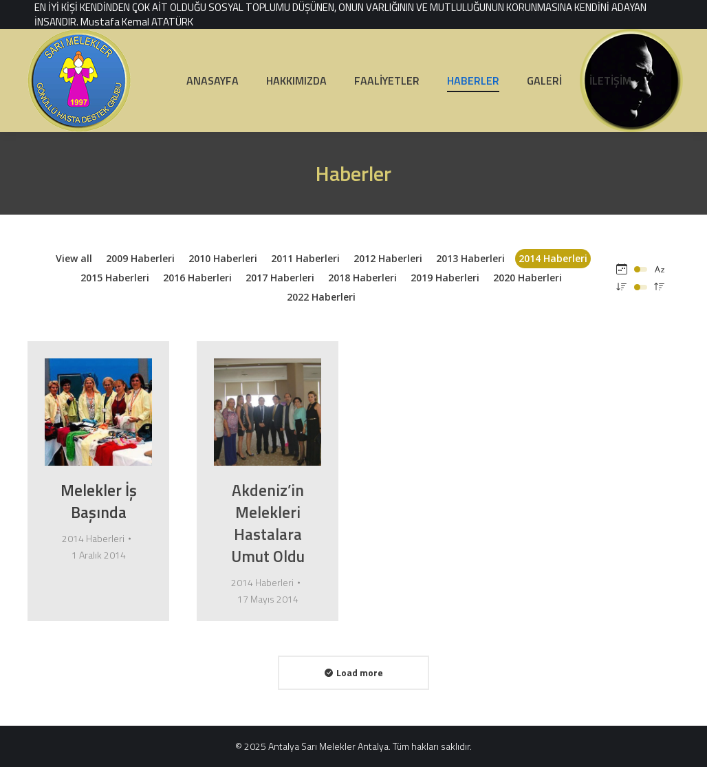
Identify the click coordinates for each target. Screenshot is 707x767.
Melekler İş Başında (99, 501)
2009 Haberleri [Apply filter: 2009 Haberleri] (140, 258)
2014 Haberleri (93, 538)
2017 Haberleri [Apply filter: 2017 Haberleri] (280, 277)
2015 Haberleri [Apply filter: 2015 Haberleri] (114, 277)
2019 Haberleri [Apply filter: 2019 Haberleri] (445, 277)
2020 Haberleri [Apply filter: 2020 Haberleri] (527, 277)
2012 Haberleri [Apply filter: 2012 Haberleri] (388, 258)
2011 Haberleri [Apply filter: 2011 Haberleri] (305, 258)
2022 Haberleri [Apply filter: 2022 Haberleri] (321, 296)
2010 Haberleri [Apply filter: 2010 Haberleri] (222, 258)
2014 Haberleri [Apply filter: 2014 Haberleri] (553, 258)
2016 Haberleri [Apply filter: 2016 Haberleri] (197, 277)
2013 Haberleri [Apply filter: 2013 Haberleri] (470, 258)
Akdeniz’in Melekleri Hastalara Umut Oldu (268, 523)
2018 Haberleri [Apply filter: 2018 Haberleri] (362, 277)
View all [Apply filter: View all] (74, 258)
